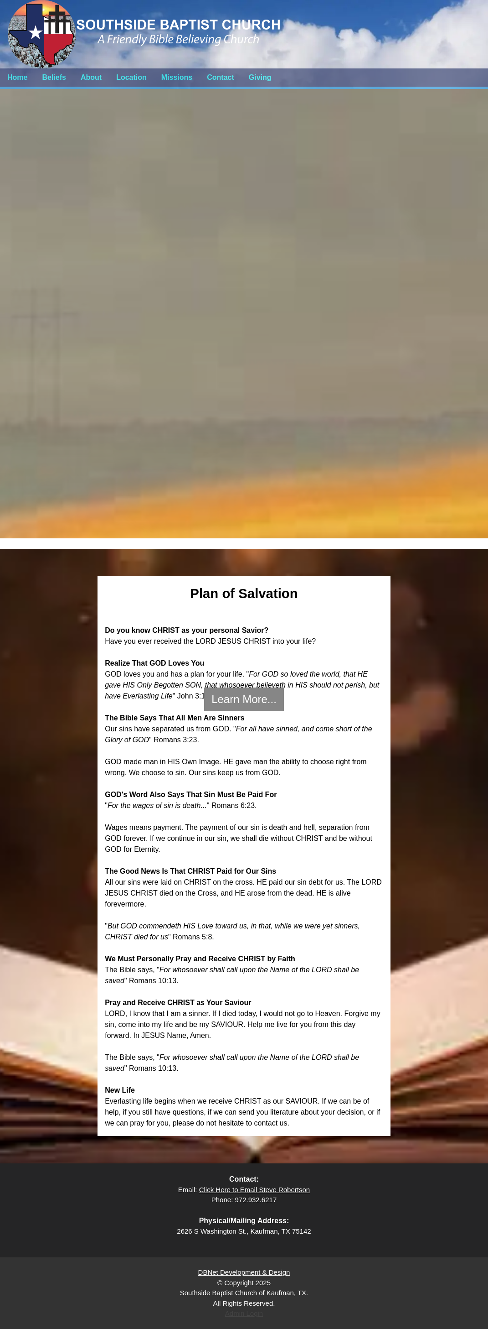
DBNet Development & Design (244, 1272)
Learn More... (244, 699)
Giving (260, 77)
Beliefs (54, 77)
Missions (176, 77)
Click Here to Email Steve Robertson (254, 1189)
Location (131, 77)
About (91, 77)
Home (17, 77)
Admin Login (244, 1313)
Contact (220, 77)
